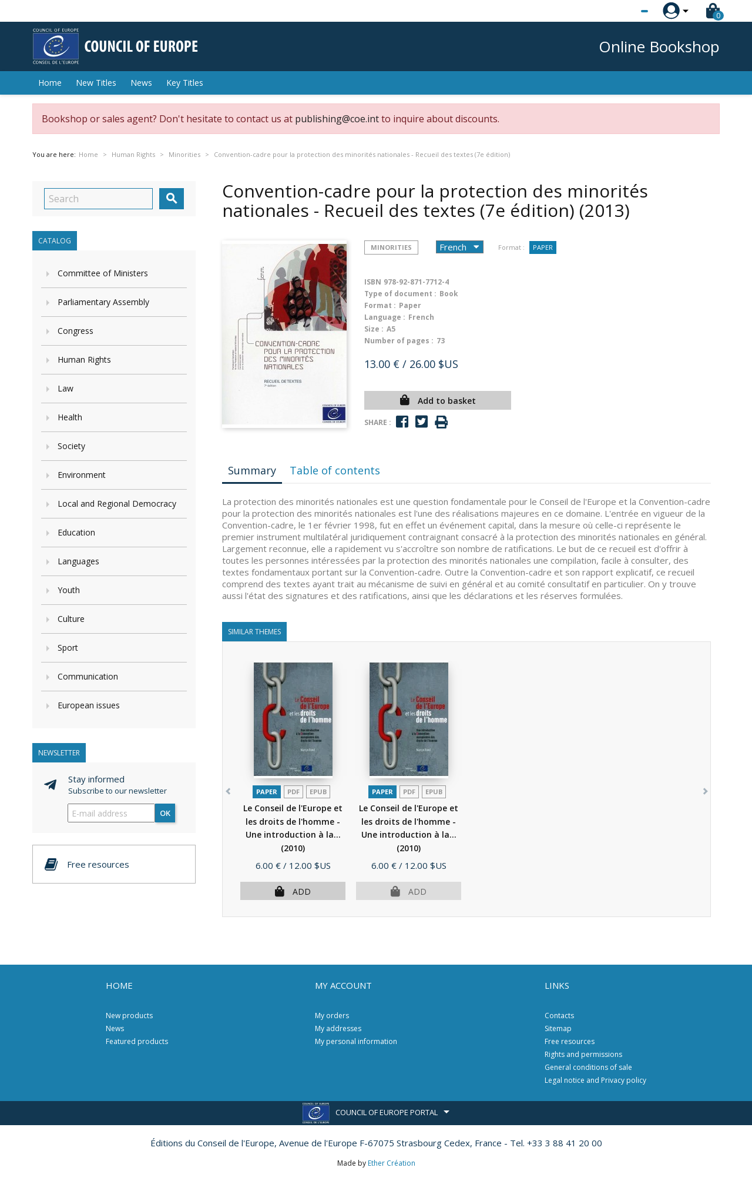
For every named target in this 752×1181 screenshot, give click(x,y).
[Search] (98, 198)
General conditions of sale (588, 1067)
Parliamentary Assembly (103, 301)
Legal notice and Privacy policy (595, 1080)
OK (165, 813)
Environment (82, 474)
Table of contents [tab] (335, 470)
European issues (89, 705)
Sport (68, 647)
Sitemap (558, 1028)
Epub (318, 791)
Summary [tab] (252, 470)
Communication (88, 676)
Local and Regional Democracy (117, 503)
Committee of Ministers (103, 273)
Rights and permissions (583, 1054)
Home (50, 82)
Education (76, 532)
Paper (543, 247)
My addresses (338, 1028)
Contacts (559, 1016)
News (141, 82)
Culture (71, 618)
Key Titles (184, 82)
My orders (332, 1016)
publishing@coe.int (337, 118)
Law (65, 388)
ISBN (372, 282)
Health (70, 417)
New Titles (96, 82)
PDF (293, 791)
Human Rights (84, 359)
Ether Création (391, 1163)
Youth (69, 589)
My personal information (356, 1041)
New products (129, 1016)
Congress (75, 330)
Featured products (137, 1041)
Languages (78, 561)
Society (71, 445)
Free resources (570, 1041)
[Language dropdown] (622, 11)
